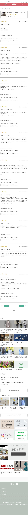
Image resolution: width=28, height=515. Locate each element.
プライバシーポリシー (10, 502)
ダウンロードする (18, 454)
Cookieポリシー (3, 504)
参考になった (4, 40)
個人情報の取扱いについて (20, 502)
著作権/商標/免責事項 (23, 504)
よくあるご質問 (3, 491)
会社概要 (16, 504)
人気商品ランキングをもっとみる (14, 415)
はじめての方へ (3, 488)
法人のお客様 (3, 494)
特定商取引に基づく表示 (11, 504)
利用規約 (4, 502)
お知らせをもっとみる (14, 390)
